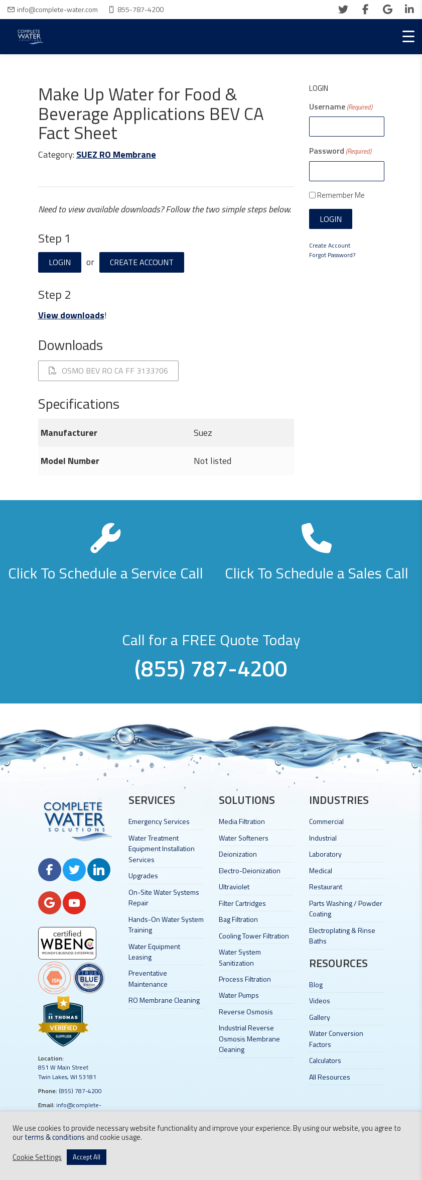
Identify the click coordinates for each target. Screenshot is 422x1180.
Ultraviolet (234, 886)
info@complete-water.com (57, 9)
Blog (316, 984)
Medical (320, 870)
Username (340, 106)
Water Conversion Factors (336, 1038)
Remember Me (341, 195)
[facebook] (365, 9)
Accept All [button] (86, 1157)
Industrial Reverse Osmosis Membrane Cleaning (249, 1038)
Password (340, 151)
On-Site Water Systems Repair (163, 897)
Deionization (238, 854)
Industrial (323, 838)
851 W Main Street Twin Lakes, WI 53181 (67, 1072)
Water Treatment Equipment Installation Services (161, 849)
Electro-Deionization (249, 870)
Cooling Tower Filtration (254, 935)
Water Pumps (239, 995)
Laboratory (325, 854)
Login (60, 262)
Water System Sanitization (240, 957)
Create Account (142, 262)
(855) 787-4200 (80, 1091)
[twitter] (343, 9)
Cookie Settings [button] (37, 1157)
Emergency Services (159, 821)
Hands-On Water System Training (166, 924)
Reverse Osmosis (246, 1011)
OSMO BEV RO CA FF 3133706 (108, 371)
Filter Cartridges (242, 903)
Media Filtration (242, 821)
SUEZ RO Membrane (116, 154)
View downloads (71, 315)
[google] (387, 9)
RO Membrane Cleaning (164, 1000)
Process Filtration (245, 979)
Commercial (326, 821)
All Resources (329, 1077)
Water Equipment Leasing (154, 951)
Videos (319, 1000)
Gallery (319, 1017)
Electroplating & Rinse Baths (342, 935)
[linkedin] (409, 9)
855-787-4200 (140, 9)
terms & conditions (55, 1137)
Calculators (325, 1060)
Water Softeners (243, 838)
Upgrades (143, 875)
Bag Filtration (238, 919)
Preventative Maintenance (148, 978)
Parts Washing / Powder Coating (345, 908)
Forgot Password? (332, 255)
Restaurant (325, 886)
